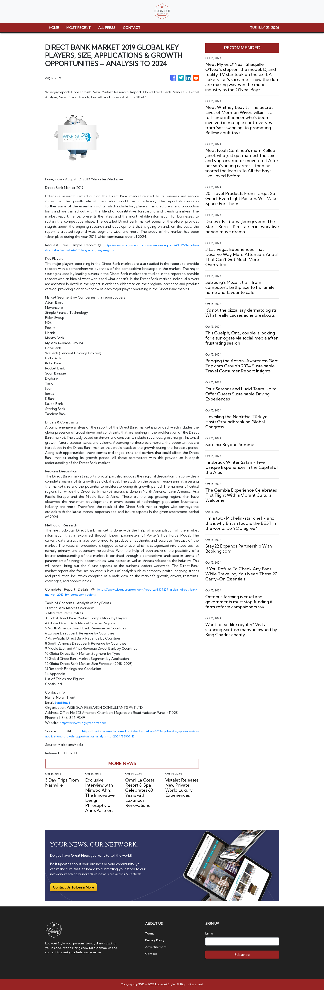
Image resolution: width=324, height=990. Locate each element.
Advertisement (157, 947)
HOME (54, 28)
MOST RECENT (78, 28)
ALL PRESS (106, 28)
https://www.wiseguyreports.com (85, 723)
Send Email (63, 702)
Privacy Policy (155, 940)
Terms (150, 933)
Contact (151, 953)
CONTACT (131, 28)
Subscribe (242, 954)
